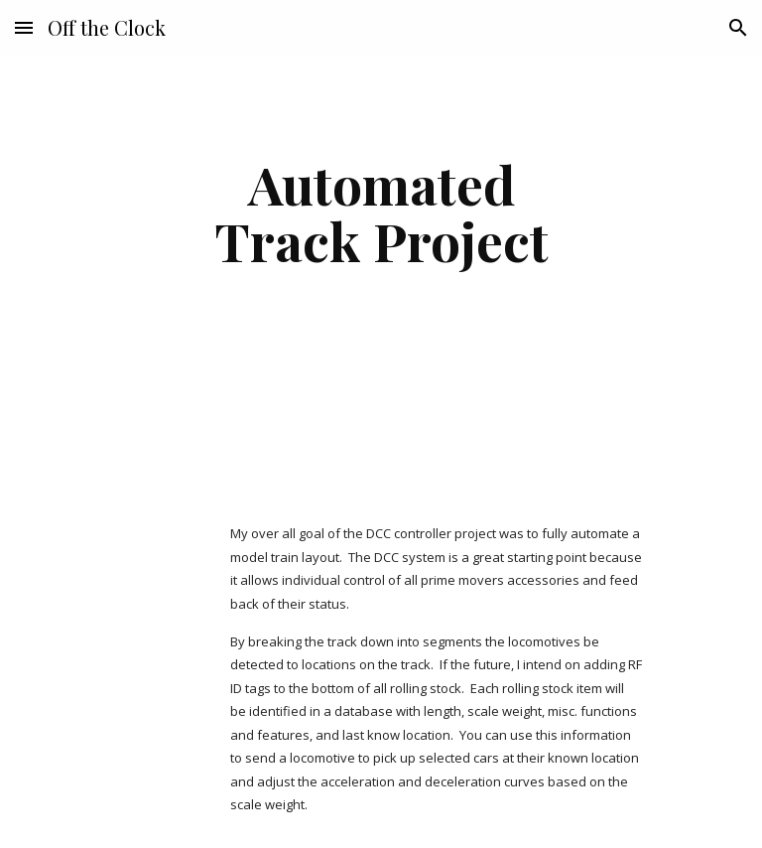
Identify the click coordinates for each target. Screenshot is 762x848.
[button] (24, 27)
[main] (380, 212)
